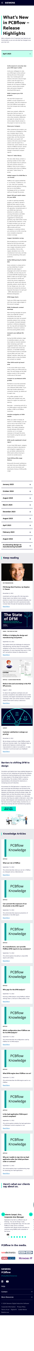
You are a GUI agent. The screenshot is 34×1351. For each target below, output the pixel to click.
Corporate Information (8, 1307)
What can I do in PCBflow (11, 863)
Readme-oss (5, 1312)
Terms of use (5, 1309)
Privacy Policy (21, 1307)
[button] (3, 1214)
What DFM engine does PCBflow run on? (17, 1073)
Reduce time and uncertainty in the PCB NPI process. (17, 685)
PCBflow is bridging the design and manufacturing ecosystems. (15, 636)
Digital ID (14, 1309)
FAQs (3, 1286)
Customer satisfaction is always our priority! (15, 733)
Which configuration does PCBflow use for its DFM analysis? (16, 1031)
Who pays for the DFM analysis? (14, 989)
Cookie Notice (22, 1309)
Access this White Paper (8, 808)
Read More (6, 606)
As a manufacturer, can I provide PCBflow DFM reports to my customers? (17, 948)
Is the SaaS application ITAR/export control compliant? (15, 1115)
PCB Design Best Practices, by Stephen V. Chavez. (16, 588)
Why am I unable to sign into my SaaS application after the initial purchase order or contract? (16, 1159)
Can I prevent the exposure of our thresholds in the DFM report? (15, 905)
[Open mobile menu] (2, 3)
